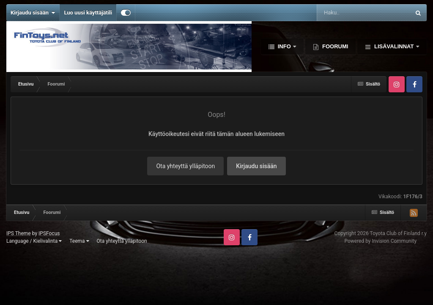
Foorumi (334, 46)
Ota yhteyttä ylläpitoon (185, 166)
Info (284, 46)
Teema (79, 241)
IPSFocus (49, 233)
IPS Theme (18, 233)
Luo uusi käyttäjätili (88, 12)
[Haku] (348, 12)
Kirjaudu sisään (33, 12)
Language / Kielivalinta (34, 241)
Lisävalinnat (394, 46)
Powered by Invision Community (380, 241)
